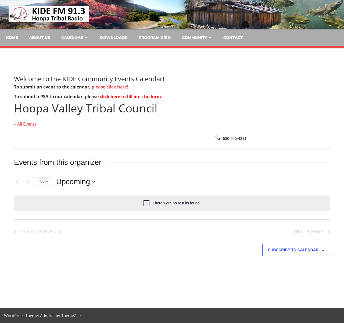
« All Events (25, 124)
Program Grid (155, 37)
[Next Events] (27, 182)
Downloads (113, 37)
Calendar (72, 37)
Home (12, 37)
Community (194, 37)
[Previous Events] (17, 182)
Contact (233, 37)
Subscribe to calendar (293, 250)
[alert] (172, 203)
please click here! (110, 87)
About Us (39, 37)
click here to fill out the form (130, 97)
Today (43, 181)
